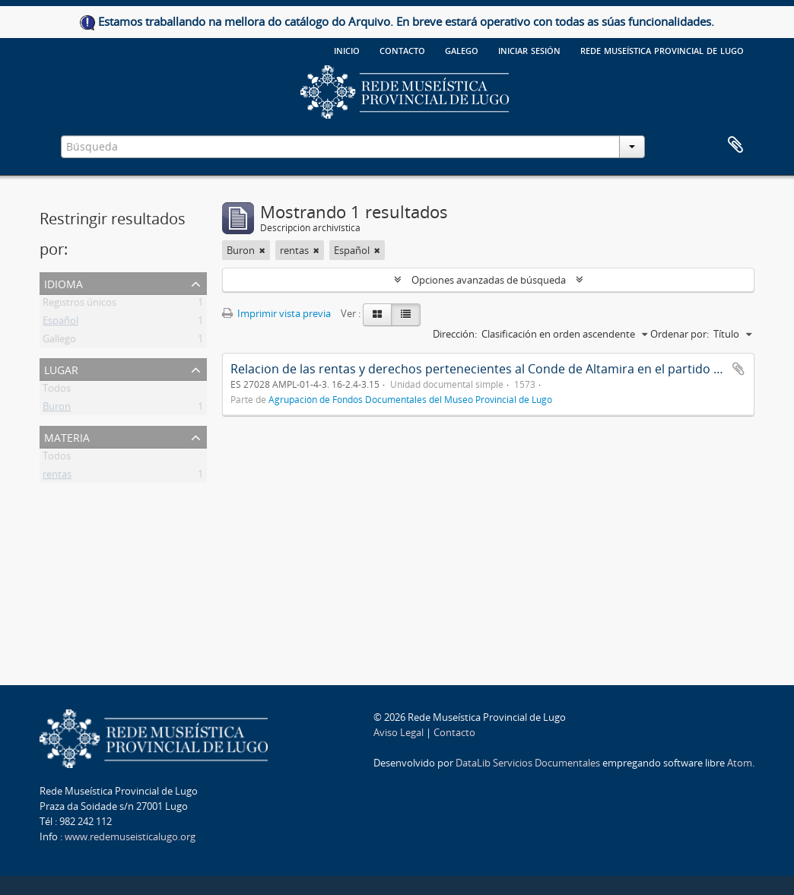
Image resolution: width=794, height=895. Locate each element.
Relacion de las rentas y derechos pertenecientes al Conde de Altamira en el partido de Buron (498, 368)
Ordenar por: (679, 334)
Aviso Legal (398, 732)
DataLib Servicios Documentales (528, 763)
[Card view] (377, 314)
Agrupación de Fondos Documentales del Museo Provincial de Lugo (410, 399)
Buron (57, 409)
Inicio (347, 49)
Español (60, 323)
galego (461, 49)
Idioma (63, 282)
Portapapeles (735, 145)
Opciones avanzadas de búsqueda (488, 280)
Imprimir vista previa (276, 313)
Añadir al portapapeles (738, 368)
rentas (57, 477)
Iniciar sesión (529, 49)
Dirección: (455, 334)
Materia (67, 436)
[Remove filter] (262, 250)
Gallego (59, 341)
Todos (57, 391)
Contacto (402, 49)
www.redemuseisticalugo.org (130, 836)
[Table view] (406, 314)
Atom (739, 763)
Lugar (61, 368)
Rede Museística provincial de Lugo (662, 49)
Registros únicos (79, 305)
